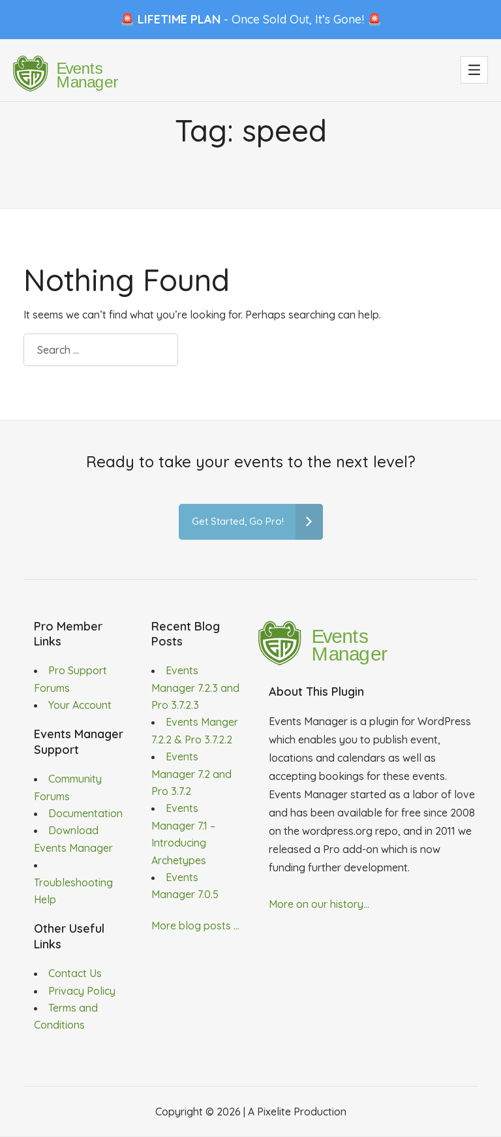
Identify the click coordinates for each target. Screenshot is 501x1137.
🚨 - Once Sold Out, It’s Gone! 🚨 (251, 19)
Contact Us (75, 973)
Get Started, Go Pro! (257, 522)
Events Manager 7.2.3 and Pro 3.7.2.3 (195, 687)
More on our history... (319, 904)
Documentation (85, 813)
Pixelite (274, 1111)
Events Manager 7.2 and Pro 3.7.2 (191, 774)
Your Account (80, 704)
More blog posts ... (195, 925)
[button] (474, 70)
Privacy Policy (81, 990)
